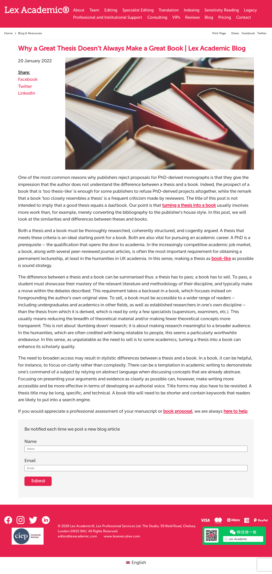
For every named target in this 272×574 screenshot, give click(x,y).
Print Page (219, 33)
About (78, 10)
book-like (221, 258)
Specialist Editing (138, 10)
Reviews (192, 17)
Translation (169, 10)
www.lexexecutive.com (122, 536)
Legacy (250, 10)
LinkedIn (26, 93)
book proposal (177, 411)
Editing (110, 10)
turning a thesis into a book (189, 205)
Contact (243, 17)
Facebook (248, 33)
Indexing (191, 10)
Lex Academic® (36, 10)
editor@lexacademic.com (77, 536)
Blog (209, 17)
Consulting (157, 17)
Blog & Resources (30, 33)
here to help (235, 411)
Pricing (224, 17)
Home (8, 33)
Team (94, 10)
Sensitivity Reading (221, 10)
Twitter (261, 33)
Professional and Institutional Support (107, 17)
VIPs (176, 17)
